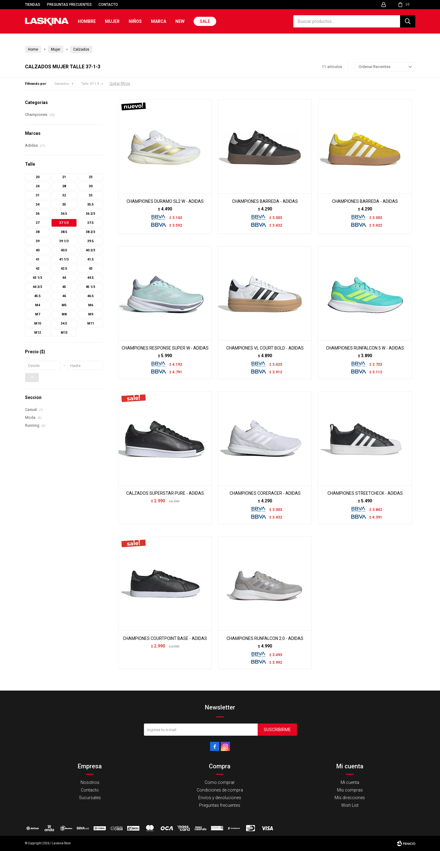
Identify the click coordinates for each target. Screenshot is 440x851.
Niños (135, 21)
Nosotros (89, 782)
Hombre (87, 21)
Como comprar (220, 782)
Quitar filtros (119, 83)
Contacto (108, 4)
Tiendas (32, 4)
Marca (158, 21)
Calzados (61, 84)
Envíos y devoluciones (219, 797)
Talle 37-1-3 (90, 84)
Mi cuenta (350, 782)
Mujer (112, 21)
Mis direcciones (349, 797)
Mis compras (350, 790)
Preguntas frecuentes (69, 4)
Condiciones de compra (220, 790)
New (179, 21)
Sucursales (90, 797)
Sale (205, 21)
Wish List (350, 805)
